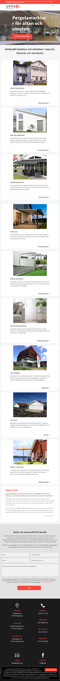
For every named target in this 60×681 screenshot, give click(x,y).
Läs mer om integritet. (46, 582)
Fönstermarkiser (17, 88)
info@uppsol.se (17, 663)
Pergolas (14, 232)
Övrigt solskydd (17, 467)
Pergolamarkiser (43, 247)
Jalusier (13, 420)
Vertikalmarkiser (17, 135)
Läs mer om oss (47, 516)
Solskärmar (15, 373)
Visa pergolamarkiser (22, 36)
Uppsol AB (11, 490)
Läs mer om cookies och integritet (39, 678)
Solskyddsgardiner (18, 326)
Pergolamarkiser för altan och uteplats (29, 23)
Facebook (43, 663)
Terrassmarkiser (17, 182)
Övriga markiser (16, 279)
